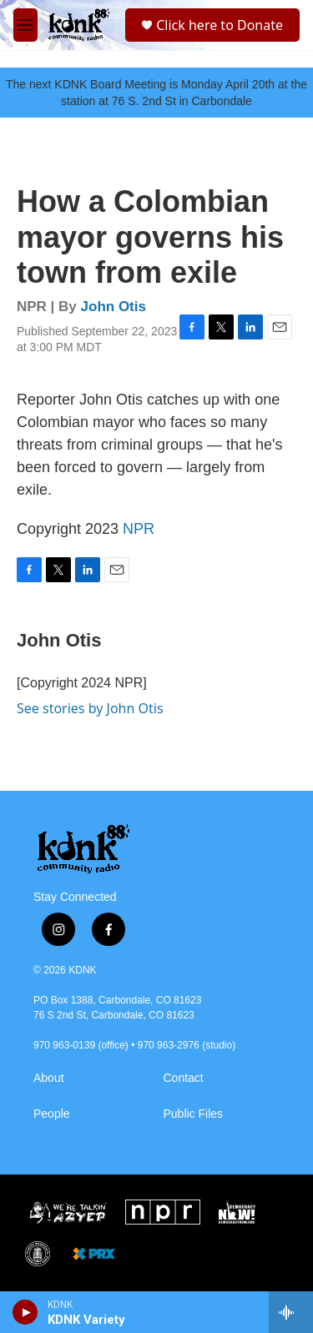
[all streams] (291, 1312)
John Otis (113, 306)
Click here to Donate (219, 25)
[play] (25, 1312)
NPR (138, 529)
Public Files (194, 1114)
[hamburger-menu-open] (25, 25)
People (51, 1114)
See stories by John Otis (90, 708)
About (48, 1078)
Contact (184, 1078)
